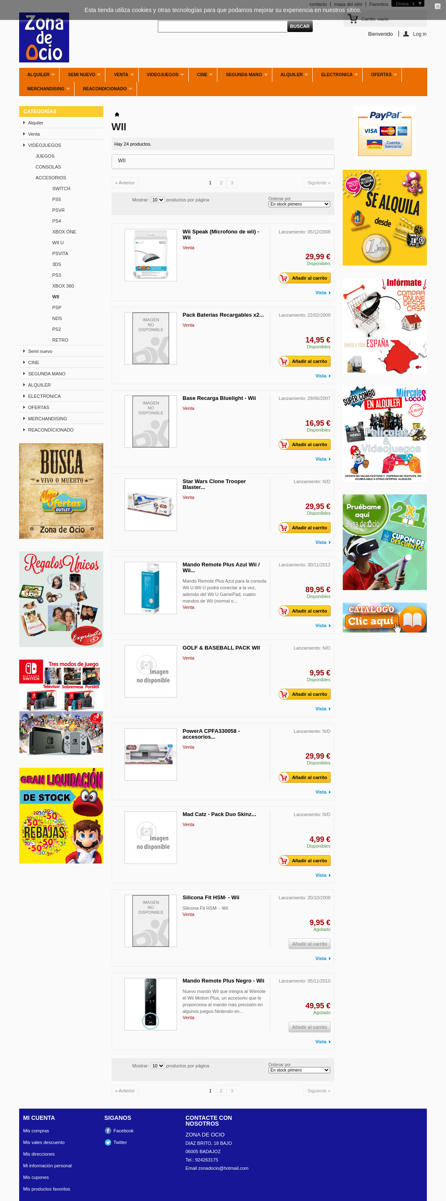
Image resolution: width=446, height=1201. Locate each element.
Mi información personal (47, 1165)
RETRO (60, 339)
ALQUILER (290, 77)
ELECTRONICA (335, 77)
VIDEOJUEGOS (161, 77)
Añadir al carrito (305, 278)
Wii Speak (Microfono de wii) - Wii (221, 234)
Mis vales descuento (44, 1142)
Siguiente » (318, 182)
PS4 (56, 220)
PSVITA (60, 253)
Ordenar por (280, 198)
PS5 (56, 199)
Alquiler (37, 77)
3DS (56, 264)
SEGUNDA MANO (242, 77)
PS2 (56, 329)
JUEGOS (45, 156)
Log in (420, 34)
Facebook (124, 1130)
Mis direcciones (39, 1153)
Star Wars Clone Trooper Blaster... (214, 484)
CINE (201, 77)
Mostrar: (140, 199)
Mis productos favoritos (46, 1188)
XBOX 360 (63, 285)
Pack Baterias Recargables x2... (223, 315)
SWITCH (61, 188)
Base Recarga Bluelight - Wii (219, 398)
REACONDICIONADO (103, 91)
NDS (57, 318)
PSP (57, 307)
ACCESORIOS (51, 177)
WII (56, 296)
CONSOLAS (48, 166)
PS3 (56, 275)
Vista (320, 292)
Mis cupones (36, 1177)
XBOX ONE (64, 231)
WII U (58, 242)
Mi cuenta (39, 1117)
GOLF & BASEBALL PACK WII (221, 648)
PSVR (58, 210)
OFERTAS (380, 77)
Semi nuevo (80, 77)
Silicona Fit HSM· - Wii (211, 897)
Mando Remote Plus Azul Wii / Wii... (221, 567)
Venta (119, 77)
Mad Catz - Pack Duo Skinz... (219, 814)
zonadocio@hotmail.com (223, 1168)
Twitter (120, 1142)
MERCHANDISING (44, 91)
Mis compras (36, 1130)
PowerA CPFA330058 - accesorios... (211, 734)
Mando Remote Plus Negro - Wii (223, 981)
